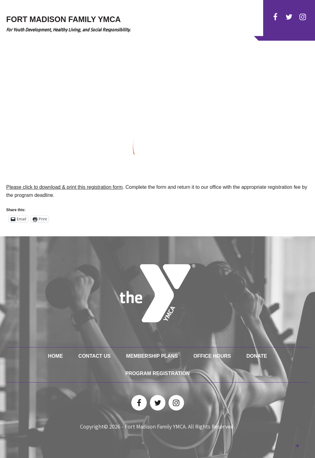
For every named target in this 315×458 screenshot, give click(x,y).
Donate (253, 63)
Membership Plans (152, 356)
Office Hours (212, 356)
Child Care (177, 63)
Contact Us (95, 356)
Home (55, 356)
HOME (107, 63)
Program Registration (157, 373)
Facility (232, 63)
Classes (126, 63)
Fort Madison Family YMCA (155, 426)
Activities (150, 63)
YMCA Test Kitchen (286, 63)
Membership (206, 63)
